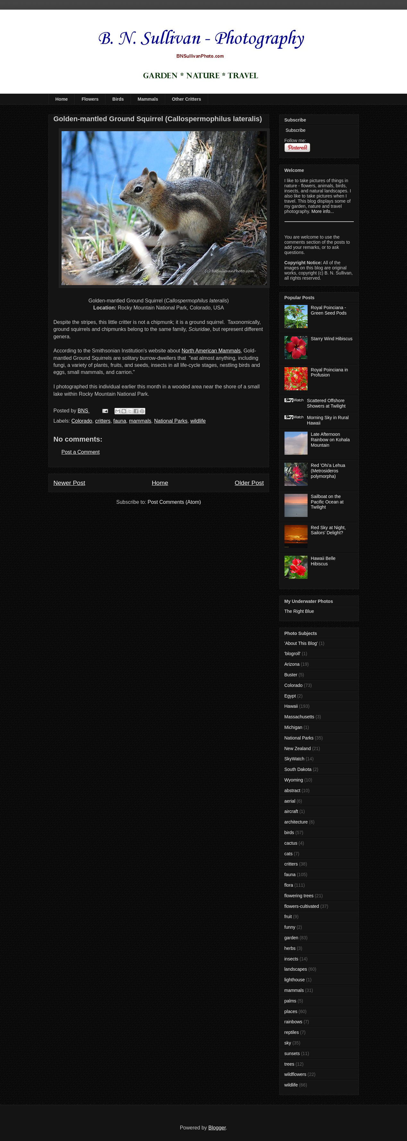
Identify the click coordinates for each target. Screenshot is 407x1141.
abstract (292, 790)
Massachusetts (299, 716)
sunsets (292, 1053)
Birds (118, 99)
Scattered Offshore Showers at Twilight (326, 403)
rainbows (293, 1021)
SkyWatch (294, 758)
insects (291, 958)
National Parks (170, 421)
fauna (119, 421)
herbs (290, 948)
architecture (296, 821)
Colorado (82, 421)
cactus (290, 843)
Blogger (217, 1127)
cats (288, 853)
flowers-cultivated (301, 906)
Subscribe (295, 130)
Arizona (292, 664)
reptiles (291, 1032)
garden (291, 937)
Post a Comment (81, 452)
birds (289, 832)
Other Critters (186, 99)
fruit (288, 916)
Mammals (148, 99)
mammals (140, 421)
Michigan (293, 727)
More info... (322, 211)
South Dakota (298, 769)
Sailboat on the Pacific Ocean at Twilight (327, 502)
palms (290, 1000)
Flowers (89, 99)
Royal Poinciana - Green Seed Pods (328, 310)
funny (289, 927)
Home (61, 99)
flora (288, 885)
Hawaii (291, 706)
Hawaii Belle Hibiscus (323, 561)
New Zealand (297, 748)
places (290, 1011)
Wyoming (293, 779)
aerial (289, 801)
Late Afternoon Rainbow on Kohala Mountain (330, 440)
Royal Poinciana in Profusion (329, 372)
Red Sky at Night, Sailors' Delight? (328, 530)
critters (102, 421)
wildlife (198, 421)
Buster (290, 674)
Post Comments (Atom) (174, 502)
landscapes (295, 969)
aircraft (291, 811)
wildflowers (295, 1074)
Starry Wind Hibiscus (331, 338)
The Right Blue (299, 611)
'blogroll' (292, 653)
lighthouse (294, 979)
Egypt (290, 695)
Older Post (249, 482)
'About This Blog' (301, 643)
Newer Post (69, 482)
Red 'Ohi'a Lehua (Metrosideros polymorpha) (328, 471)
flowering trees (299, 895)
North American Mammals (211, 350)
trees (289, 1064)
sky (287, 1042)
